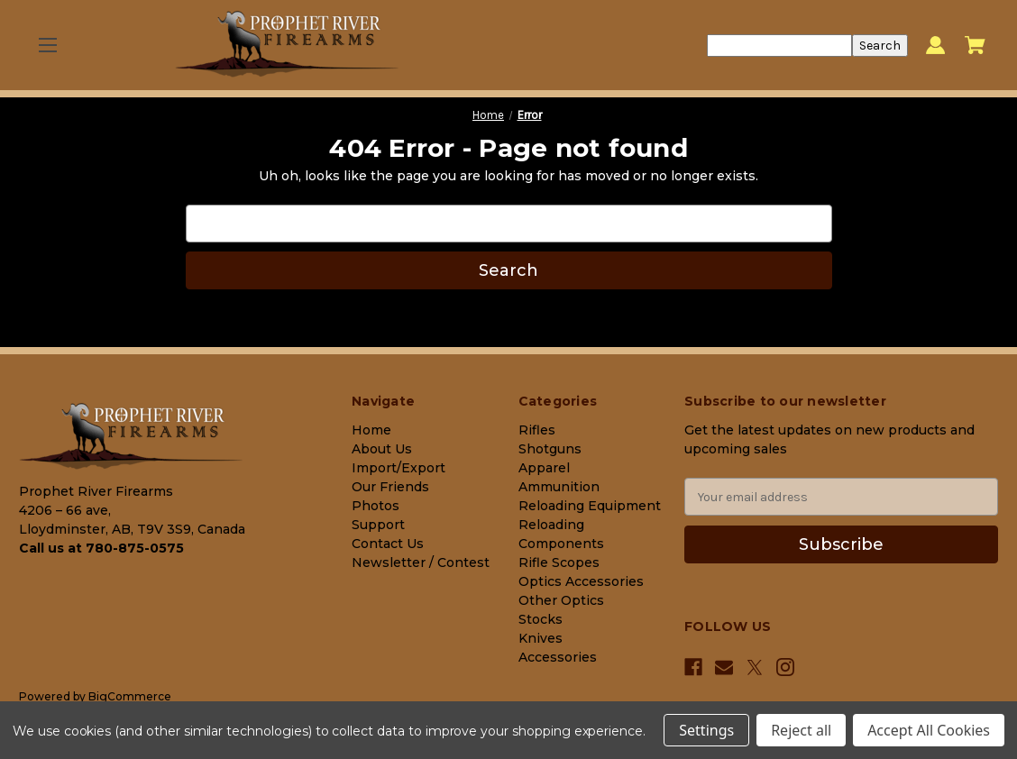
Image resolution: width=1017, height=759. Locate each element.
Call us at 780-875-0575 (101, 548)
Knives (540, 638)
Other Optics (561, 600)
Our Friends (390, 487)
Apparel (544, 468)
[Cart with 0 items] (975, 45)
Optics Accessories (581, 581)
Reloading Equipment (589, 506)
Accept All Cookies (928, 730)
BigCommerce (129, 696)
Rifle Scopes (559, 562)
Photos (375, 506)
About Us (382, 449)
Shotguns (550, 449)
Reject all (801, 730)
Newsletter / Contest (421, 562)
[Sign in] (935, 45)
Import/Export (398, 468)
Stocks (540, 619)
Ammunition (559, 487)
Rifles (536, 430)
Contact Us (388, 543)
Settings (706, 730)
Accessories (557, 657)
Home (371, 430)
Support (378, 525)
